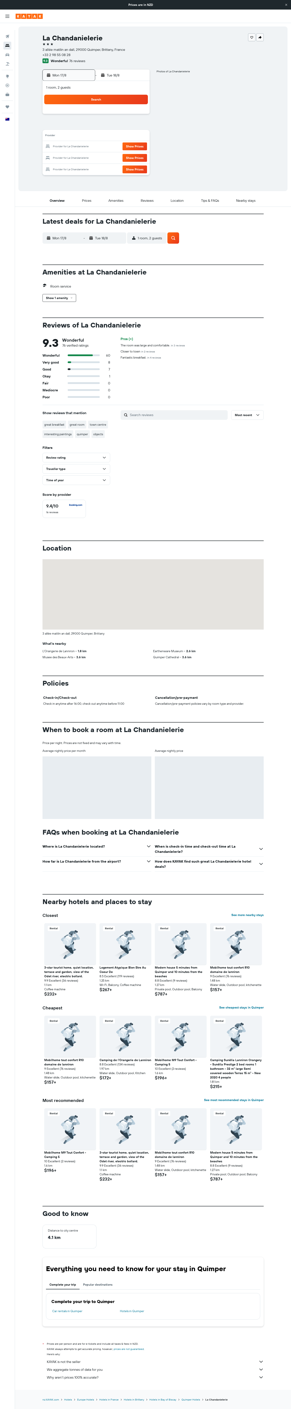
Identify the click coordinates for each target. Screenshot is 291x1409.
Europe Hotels (85, 1399)
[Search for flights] (7, 29)
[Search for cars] (7, 47)
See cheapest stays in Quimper (241, 1007)
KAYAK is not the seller (155, 1361)
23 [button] (138, 147)
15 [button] (128, 136)
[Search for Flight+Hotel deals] (7, 57)
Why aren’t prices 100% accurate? (155, 1377)
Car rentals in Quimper (67, 1311)
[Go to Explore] (7, 69)
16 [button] (138, 136)
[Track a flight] (7, 78)
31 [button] (76, 167)
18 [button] (86, 147)
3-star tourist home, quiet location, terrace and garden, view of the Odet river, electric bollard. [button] (69, 972)
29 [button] (128, 157)
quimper (82, 434)
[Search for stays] (7, 38)
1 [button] (128, 115)
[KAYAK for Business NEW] (7, 87)
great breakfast (54, 425)
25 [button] (86, 157)
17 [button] (75, 147)
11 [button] (86, 136)
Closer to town (138, 351)
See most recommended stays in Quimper (234, 1100)
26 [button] (97, 157)
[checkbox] (64, 509)
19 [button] (96, 147)
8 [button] (128, 126)
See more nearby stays (247, 915)
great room (77, 425)
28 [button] (117, 157)
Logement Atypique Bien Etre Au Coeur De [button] (123, 970)
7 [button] (117, 126)
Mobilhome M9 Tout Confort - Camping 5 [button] (176, 1062)
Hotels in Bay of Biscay (162, 1399)
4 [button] (86, 126)
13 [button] (107, 136)
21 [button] (117, 147)
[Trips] (7, 100)
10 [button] (76, 136)
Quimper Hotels (190, 1399)
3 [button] (76, 126)
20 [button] (107, 147)
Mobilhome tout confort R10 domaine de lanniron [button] (230, 970)
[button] (286, 5)
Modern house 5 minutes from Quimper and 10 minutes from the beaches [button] (178, 972)
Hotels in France (109, 1399)
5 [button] (97, 126)
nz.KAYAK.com (51, 1399)
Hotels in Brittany (134, 1399)
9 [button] (138, 126)
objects (98, 434)
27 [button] (107, 157)
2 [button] (138, 115)
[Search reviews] (177, 415)
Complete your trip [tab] (62, 1285)
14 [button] (117, 136)
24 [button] (76, 157)
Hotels (68, 1399)
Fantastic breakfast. (141, 357)
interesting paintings (58, 434)
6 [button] (107, 126)
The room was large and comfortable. (153, 345)
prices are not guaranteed (129, 1349)
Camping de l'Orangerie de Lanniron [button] (125, 1060)
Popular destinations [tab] (98, 1285)
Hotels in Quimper (132, 1311)
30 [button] (138, 157)
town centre (98, 425)
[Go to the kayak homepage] (29, 16)
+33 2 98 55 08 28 (56, 55)
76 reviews (77, 61)
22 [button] (128, 147)
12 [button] (96, 136)
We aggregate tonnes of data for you (155, 1369)
